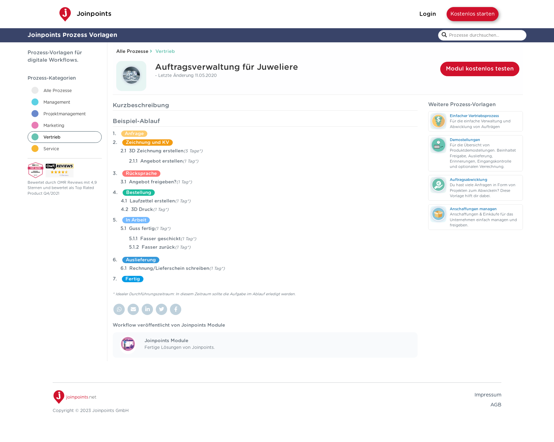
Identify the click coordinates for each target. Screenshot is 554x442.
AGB (495, 404)
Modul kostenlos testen (480, 69)
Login (427, 14)
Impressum (488, 395)
